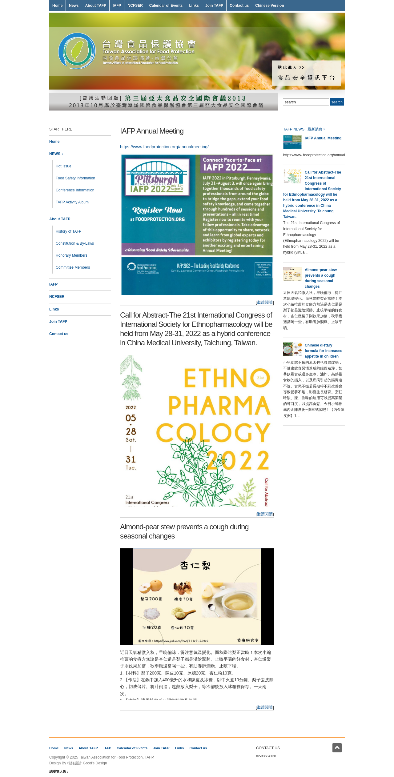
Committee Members (73, 267)
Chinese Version (269, 5)
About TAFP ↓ (61, 219)
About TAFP (95, 5)
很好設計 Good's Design (87, 763)
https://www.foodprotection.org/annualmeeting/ (164, 146)
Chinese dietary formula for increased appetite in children (324, 350)
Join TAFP (214, 5)
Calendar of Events (166, 5)
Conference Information (75, 190)
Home (57, 5)
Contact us (239, 5)
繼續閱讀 (265, 302)
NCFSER (135, 5)
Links (194, 5)
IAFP (117, 5)
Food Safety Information (75, 178)
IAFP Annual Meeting (151, 131)
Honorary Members (71, 255)
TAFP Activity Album (72, 202)
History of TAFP (69, 231)
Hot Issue (63, 166)
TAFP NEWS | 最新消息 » (304, 129)
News (73, 5)
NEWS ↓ (56, 154)
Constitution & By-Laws (75, 243)
